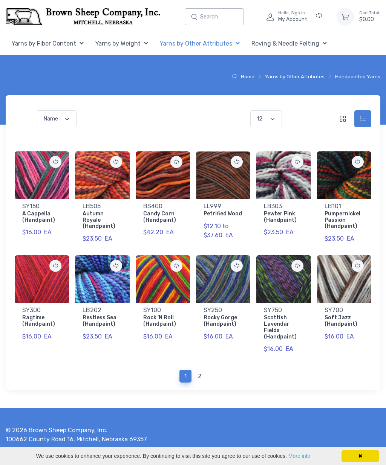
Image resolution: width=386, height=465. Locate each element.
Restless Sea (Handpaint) (99, 320)
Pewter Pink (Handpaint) (280, 216)
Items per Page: (228, 119)
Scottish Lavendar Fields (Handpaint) (280, 327)
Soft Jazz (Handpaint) (341, 320)
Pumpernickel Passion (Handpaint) (342, 220)
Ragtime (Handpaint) (38, 320)
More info (299, 456)
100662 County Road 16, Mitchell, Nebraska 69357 (76, 439)
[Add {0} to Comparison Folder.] (55, 162)
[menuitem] (48, 44)
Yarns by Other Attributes (295, 76)
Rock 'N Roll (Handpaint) (159, 320)
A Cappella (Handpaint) (38, 216)
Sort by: (24, 119)
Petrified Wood (223, 213)
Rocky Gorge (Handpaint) (220, 320)
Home (243, 76)
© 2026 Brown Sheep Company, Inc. (56, 430)
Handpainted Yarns (357, 76)
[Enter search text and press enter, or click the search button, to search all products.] (214, 16)
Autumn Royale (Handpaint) (99, 220)
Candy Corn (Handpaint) (159, 216)
